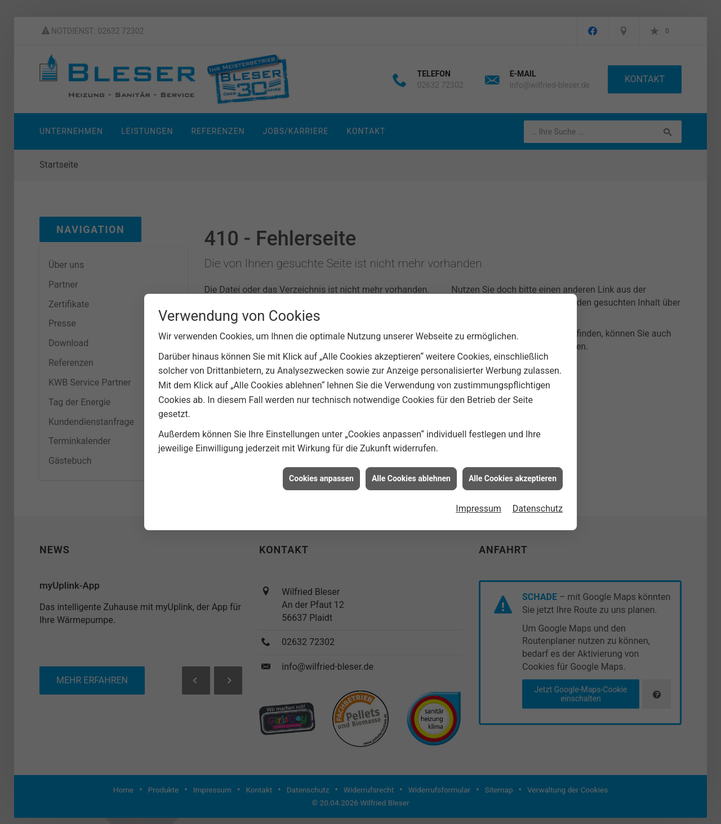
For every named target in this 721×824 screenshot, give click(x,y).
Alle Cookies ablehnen (411, 475)
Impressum (478, 505)
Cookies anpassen (321, 475)
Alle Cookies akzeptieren (513, 475)
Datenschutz (538, 505)
